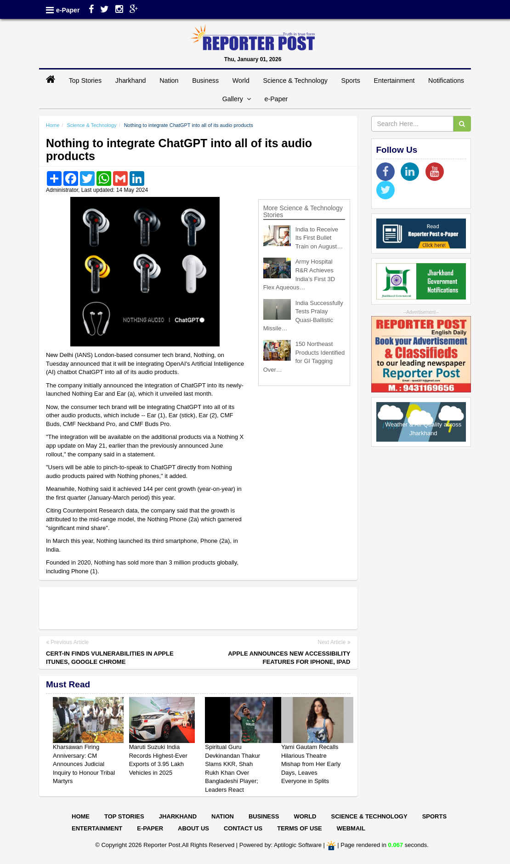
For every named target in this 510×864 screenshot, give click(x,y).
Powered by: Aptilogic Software (280, 844)
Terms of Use (299, 828)
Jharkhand (130, 80)
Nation (168, 80)
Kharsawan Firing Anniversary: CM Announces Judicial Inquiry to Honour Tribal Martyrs (84, 763)
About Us (193, 828)
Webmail (351, 828)
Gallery (236, 99)
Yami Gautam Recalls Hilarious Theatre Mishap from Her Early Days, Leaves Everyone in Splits (310, 763)
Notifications (446, 80)
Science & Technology (295, 80)
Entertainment (394, 80)
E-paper (150, 828)
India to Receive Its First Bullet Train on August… (319, 238)
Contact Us (243, 828)
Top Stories (85, 80)
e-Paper (67, 10)
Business (205, 80)
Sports (350, 80)
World (240, 80)
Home (52, 125)
